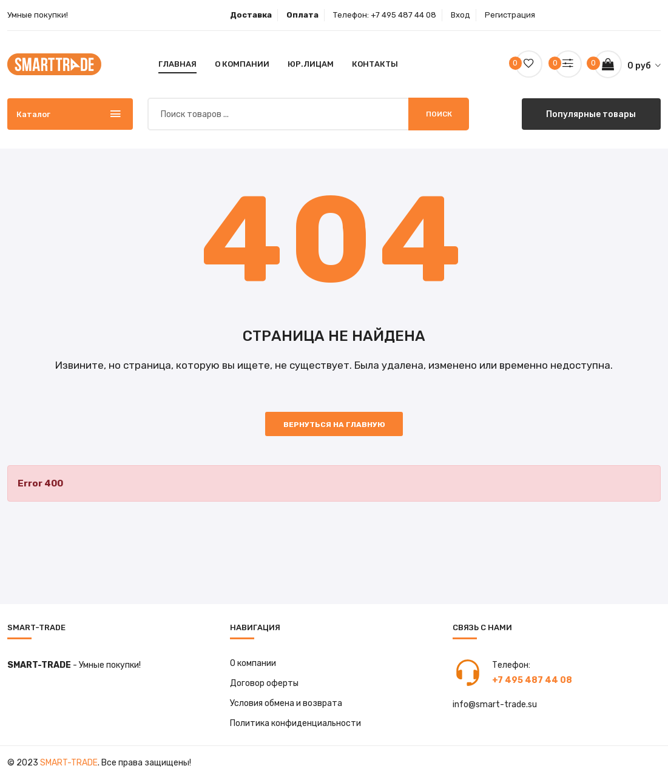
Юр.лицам (311, 64)
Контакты (375, 64)
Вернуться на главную (334, 425)
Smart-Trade (69, 763)
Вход (460, 14)
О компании (242, 64)
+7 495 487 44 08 (403, 14)
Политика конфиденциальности (295, 724)
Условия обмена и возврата (286, 704)
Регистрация (510, 14)
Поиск (439, 114)
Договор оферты (264, 684)
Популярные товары (591, 114)
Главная (177, 64)
